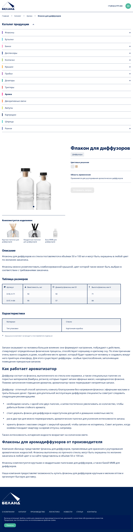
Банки (8, 46)
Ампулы (9, 107)
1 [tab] (33, 206)
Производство (37, 511)
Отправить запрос (82, 190)
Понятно (10, 525)
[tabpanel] (33, 178)
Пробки (9, 73)
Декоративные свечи (15, 101)
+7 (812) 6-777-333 (115, 6)
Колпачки (10, 60)
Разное (8, 128)
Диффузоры (77, 154)
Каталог (17, 16)
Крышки (9, 66)
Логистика (54, 511)
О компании (8, 511)
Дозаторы (10, 80)
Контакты (92, 511)
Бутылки (9, 39)
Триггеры (9, 87)
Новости (68, 511)
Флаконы (9, 32)
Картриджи (10, 114)
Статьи (79, 511)
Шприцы (9, 121)
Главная (5, 16)
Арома (29, 16)
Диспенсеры (11, 53)
